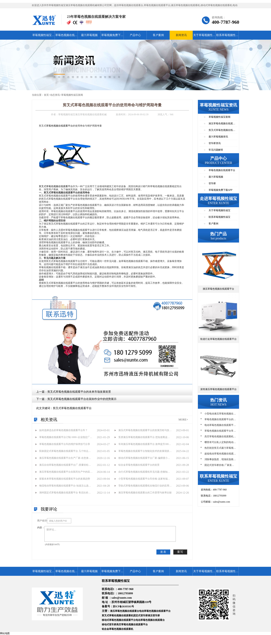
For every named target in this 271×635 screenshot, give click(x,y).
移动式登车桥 (109, 624)
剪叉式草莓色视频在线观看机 (117, 615)
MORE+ (183, 419)
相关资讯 (49, 419)
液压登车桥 (154, 615)
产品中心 (135, 35)
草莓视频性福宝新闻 (72, 95)
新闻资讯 (181, 35)
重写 (180, 551)
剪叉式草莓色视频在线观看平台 (56, 186)
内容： (40, 527)
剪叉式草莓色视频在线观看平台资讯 (222, 131)
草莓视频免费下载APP (112, 37)
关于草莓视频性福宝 (204, 37)
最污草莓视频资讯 (218, 136)
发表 (163, 551)
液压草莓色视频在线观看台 (124, 611)
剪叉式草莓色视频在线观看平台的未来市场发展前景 (79, 391)
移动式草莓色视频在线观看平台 (119, 620)
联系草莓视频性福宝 (227, 37)
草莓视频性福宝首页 (43, 37)
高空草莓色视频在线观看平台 (132, 624)
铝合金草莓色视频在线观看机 (117, 629)
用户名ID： (42, 520)
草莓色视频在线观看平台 (66, 37)
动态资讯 (55, 95)
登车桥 (212, 183)
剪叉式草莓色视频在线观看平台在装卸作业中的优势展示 (81, 398)
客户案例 (158, 35)
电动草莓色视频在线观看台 (150, 620)
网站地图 (5, 633)
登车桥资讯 (215, 143)
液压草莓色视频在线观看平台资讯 (222, 124)
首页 (46, 95)
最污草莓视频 (89, 35)
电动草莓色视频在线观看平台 (155, 611)
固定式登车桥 (140, 615)
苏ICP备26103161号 (123, 606)
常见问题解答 (216, 150)
